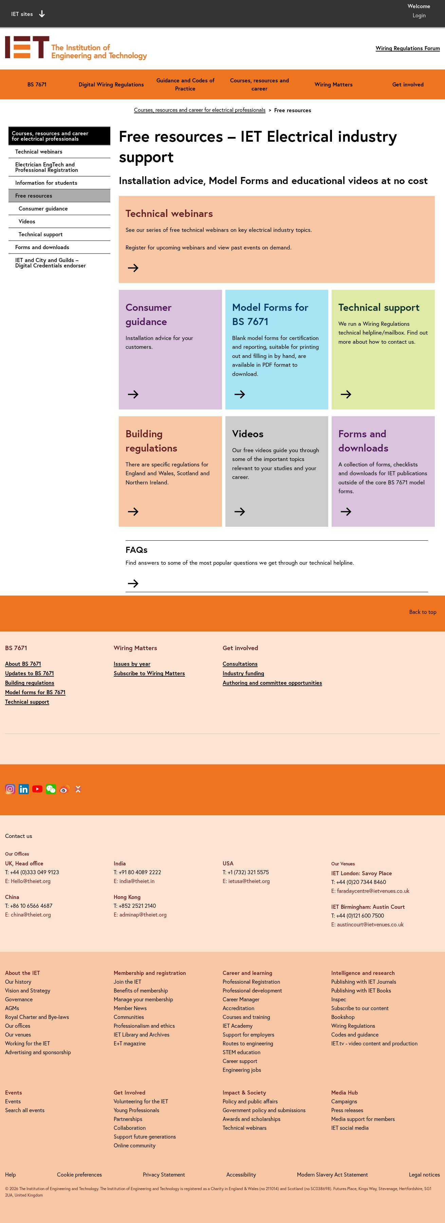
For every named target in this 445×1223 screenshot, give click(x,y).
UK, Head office (24, 863)
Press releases (347, 1110)
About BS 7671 (23, 663)
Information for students (59, 183)
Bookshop (343, 1017)
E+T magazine (130, 1043)
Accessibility (241, 1174)
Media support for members (363, 1119)
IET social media (350, 1127)
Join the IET (127, 981)
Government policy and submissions (264, 1110)
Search (292, 12)
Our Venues (343, 864)
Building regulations (29, 682)
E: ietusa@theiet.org (246, 881)
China (12, 896)
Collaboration (130, 1127)
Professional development (252, 990)
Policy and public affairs (250, 1101)
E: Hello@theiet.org (28, 881)
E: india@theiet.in (134, 881)
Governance (19, 999)
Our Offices (17, 854)
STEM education (241, 1052)
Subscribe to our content (360, 1008)
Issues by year (132, 663)
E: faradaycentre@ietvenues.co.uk (370, 890)
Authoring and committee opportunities (272, 682)
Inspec (338, 999)
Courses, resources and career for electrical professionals (58, 135)
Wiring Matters (334, 84)
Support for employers (248, 1034)
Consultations (240, 663)
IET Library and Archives (141, 1034)
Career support (240, 1061)
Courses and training (246, 1017)
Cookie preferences (79, 1174)
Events (13, 1101)
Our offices (17, 1025)
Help (10, 1174)
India (120, 863)
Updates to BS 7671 (29, 673)
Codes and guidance (354, 1034)
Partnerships (128, 1119)
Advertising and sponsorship (38, 1052)
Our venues (18, 1034)
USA (228, 863)
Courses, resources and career (259, 84)
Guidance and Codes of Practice (185, 84)
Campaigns (344, 1101)
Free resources (33, 195)
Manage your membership (143, 999)
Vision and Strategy (27, 990)
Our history (18, 981)
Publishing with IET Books (361, 990)
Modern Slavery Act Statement (332, 1174)
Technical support (61, 234)
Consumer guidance (61, 208)
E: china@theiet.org (28, 914)
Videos (61, 221)
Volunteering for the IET (141, 1101)
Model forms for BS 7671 (35, 692)
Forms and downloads (59, 247)
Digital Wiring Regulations (111, 84)
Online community (134, 1145)
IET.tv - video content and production (374, 1043)
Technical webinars (59, 151)
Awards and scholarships (251, 1119)
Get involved (408, 84)
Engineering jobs (242, 1069)
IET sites (28, 14)
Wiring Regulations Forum (408, 48)
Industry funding (243, 673)
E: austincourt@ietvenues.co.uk (367, 924)
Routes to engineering (248, 1043)
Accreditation (238, 1008)
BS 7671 (37, 84)
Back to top (423, 611)
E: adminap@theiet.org (140, 914)
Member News (130, 1008)
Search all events (24, 1110)
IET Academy (238, 1025)
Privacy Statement (164, 1174)
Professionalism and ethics (144, 1025)
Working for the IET (27, 1043)
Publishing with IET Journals (363, 981)
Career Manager (241, 999)
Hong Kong (127, 896)
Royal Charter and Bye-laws (37, 1017)
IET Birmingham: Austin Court (368, 906)
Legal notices (424, 1174)
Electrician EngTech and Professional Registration (59, 167)
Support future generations (145, 1136)
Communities (129, 1017)
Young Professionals (136, 1110)
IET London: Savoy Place (361, 873)
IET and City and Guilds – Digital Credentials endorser (59, 262)
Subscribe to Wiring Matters (149, 673)
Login (419, 15)
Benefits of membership (141, 990)
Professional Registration (251, 981)
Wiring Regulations (353, 1025)
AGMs (12, 1008)
